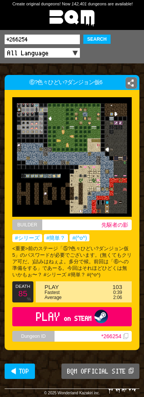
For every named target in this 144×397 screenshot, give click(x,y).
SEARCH (97, 39)
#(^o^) (79, 238)
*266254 (114, 336)
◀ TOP (19, 371)
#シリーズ (27, 238)
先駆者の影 (114, 225)
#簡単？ (56, 238)
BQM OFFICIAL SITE (100, 371)
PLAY (72, 316)
